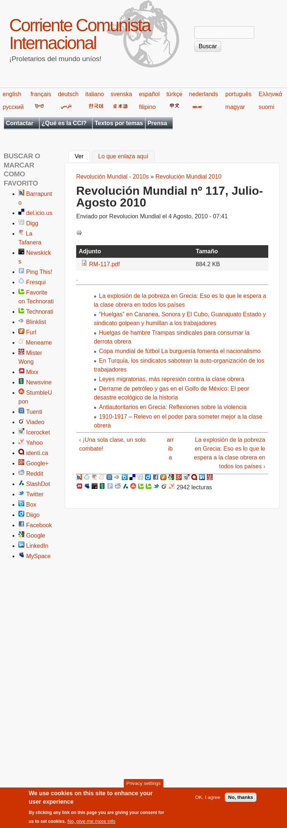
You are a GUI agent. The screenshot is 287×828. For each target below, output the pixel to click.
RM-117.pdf (104, 264)
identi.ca (37, 453)
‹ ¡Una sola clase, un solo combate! (112, 444)
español (149, 94)
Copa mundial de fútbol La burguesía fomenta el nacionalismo (180, 351)
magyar (235, 107)
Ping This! (39, 272)
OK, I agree (207, 798)
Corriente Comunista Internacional (79, 34)
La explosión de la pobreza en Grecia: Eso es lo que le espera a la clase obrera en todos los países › (229, 453)
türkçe (174, 94)
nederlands (203, 94)
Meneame (39, 342)
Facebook (39, 525)
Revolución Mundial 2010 (188, 176)
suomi (266, 107)
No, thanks (240, 798)
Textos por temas (119, 123)
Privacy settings (143, 785)
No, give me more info (91, 822)
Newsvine (39, 382)
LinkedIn (37, 546)
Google (35, 535)
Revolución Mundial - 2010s (112, 176)
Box (31, 504)
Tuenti (34, 412)
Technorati (39, 312)
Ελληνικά (270, 94)
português (238, 94)
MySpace (38, 556)
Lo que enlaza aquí (123, 157)
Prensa (157, 123)
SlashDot (38, 484)
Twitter (34, 494)
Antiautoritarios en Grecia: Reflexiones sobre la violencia (173, 407)
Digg (32, 223)
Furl (31, 332)
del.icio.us (39, 213)
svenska (121, 94)
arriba (170, 449)
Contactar (19, 123)
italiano (94, 94)
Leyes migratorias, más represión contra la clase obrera (171, 379)
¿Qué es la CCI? (64, 123)
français (41, 94)
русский (13, 107)
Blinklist (36, 322)
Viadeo (35, 422)
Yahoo (34, 443)
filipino (147, 107)
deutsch (68, 94)
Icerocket (38, 432)
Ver (82, 156)
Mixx (32, 372)
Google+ (37, 463)
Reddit (34, 474)
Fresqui (36, 282)
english (12, 94)
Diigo (32, 515)
